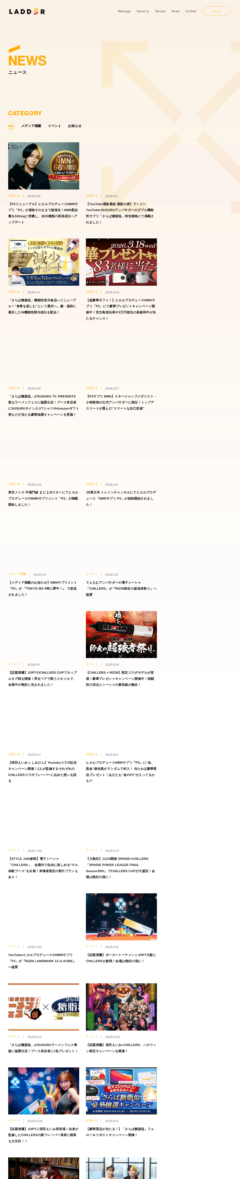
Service (160, 11)
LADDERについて (111, 1115)
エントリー (197, 1122)
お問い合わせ (108, 1135)
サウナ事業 (155, 1128)
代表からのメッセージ (204, 1109)
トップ (103, 1102)
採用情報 (193, 1102)
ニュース (105, 1122)
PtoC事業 (154, 1109)
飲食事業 (154, 1135)
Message (124, 11)
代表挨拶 (105, 1109)
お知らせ (74, 126)
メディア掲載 (31, 126)
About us (143, 11)
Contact (191, 11)
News (176, 11)
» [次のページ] (126, 895)
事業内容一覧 (154, 1102)
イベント (54, 126)
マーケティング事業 (160, 1115)
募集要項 (196, 1115)
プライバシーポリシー (114, 1128)
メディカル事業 (158, 1122)
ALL (11, 126)
